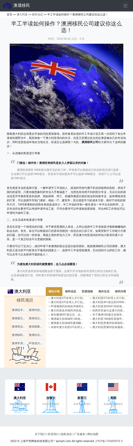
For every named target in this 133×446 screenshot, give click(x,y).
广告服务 (79, 434)
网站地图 (92, 434)
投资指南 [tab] (87, 291)
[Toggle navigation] (125, 5)
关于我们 (40, 434)
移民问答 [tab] (120, 291)
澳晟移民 (16, 5)
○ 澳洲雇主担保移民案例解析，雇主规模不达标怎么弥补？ (84, 323)
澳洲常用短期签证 (23, 343)
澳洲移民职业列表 (23, 335)
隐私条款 (66, 434)
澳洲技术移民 (20, 310)
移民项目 (25, 300)
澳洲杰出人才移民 (40, 318)
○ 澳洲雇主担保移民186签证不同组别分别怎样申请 (79, 318)
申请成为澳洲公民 (40, 343)
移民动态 (37, 14)
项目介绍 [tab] (54, 291)
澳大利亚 (22, 14)
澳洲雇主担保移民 (23, 318)
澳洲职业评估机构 (40, 335)
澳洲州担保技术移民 (41, 310)
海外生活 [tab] (103, 291)
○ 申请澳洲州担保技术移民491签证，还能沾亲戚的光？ (82, 306)
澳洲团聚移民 (37, 326)
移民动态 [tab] (70, 291)
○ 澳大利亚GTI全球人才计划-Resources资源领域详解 (80, 302)
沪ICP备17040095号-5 (109, 441)
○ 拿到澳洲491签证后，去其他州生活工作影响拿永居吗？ (83, 314)
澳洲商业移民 (20, 326)
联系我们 (53, 434)
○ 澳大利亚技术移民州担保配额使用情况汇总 (75, 310)
